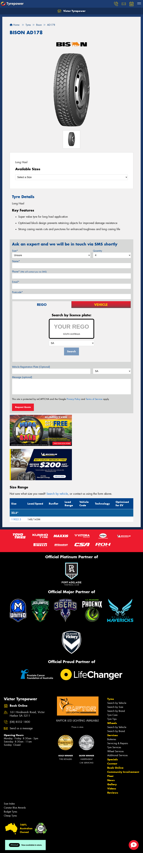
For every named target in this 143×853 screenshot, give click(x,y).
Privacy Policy (73, 399)
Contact (112, 728)
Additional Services (117, 720)
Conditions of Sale (41, 848)
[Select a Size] (71, 177)
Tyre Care (112, 680)
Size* (15, 250)
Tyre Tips (112, 684)
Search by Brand (116, 676)
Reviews (112, 757)
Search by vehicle (57, 459)
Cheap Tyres (10, 780)
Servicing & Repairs (117, 708)
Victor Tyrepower (71, 11)
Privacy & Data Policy (22, 848)
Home (14, 24)
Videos (111, 753)
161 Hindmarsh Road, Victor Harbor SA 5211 (27, 678)
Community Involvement (123, 736)
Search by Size (115, 672)
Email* (15, 282)
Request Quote (23, 407)
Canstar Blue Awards (15, 772)
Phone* (29, 271)
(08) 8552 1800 (20, 687)
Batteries (111, 704)
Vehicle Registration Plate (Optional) (31, 366)
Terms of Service (94, 399)
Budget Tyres (10, 776)
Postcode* (17, 292)
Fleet (110, 741)
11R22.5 (16, 484)
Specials (112, 724)
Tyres (110, 664)
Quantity (97, 250)
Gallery (112, 749)
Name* (16, 261)
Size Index (9, 768)
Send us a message (21, 693)
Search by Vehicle (116, 668)
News (111, 745)
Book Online (115, 732)
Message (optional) (22, 377)
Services (112, 700)
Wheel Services (115, 716)
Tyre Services (114, 712)
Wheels (112, 688)
